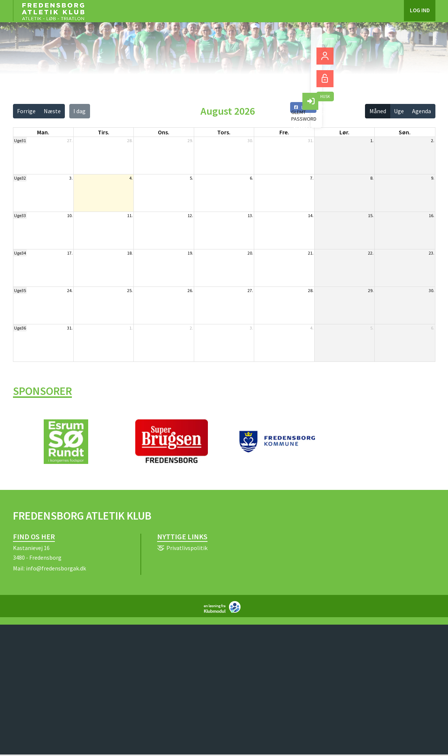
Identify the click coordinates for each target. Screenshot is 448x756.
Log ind (419, 10)
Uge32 (20, 178)
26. (190, 290)
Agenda (421, 111)
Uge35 (20, 290)
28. (130, 140)
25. (130, 290)
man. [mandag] (43, 132)
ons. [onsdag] (163, 132)
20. (250, 253)
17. (70, 253)
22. (371, 253)
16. (431, 215)
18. (130, 253)
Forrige (26, 111)
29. (190, 140)
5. (191, 178)
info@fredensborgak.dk (56, 569)
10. (70, 215)
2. (432, 140)
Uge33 (20, 215)
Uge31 (20, 140)
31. (310, 140)
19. (190, 253)
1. (372, 140)
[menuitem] (52, 11)
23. (431, 253)
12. (190, 215)
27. (70, 140)
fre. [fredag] (284, 132)
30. (250, 140)
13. (250, 215)
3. (71, 178)
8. (372, 178)
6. (251, 178)
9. (432, 178)
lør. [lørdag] (344, 132)
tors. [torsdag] (223, 132)
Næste (52, 111)
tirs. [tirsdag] (103, 132)
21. (310, 253)
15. (371, 215)
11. (130, 215)
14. (310, 215)
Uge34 (20, 253)
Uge (399, 111)
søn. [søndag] (405, 132)
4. (131, 178)
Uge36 (20, 328)
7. (311, 178)
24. (70, 290)
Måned (377, 111)
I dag (79, 111)
